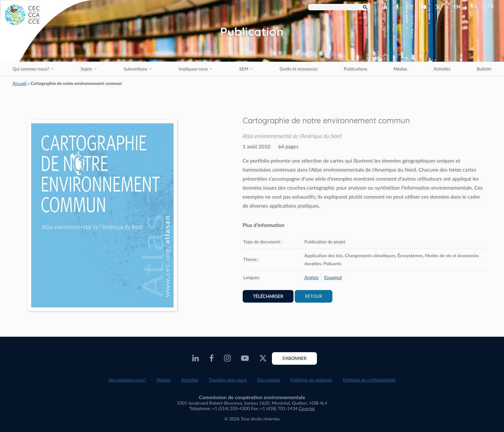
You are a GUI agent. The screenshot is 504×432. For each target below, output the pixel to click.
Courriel (307, 408)
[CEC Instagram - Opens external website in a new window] (411, 7)
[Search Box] (338, 7)
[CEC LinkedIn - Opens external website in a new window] (386, 7)
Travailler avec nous (228, 379)
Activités (442, 68)
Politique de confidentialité (369, 379)
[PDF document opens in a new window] (102, 216)
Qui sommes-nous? (31, 68)
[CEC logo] (48, 48)
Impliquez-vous (193, 68)
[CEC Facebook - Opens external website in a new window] (398, 7)
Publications (355, 68)
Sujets (86, 68)
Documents (268, 379)
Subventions (135, 68)
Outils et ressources (299, 68)
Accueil (19, 83)
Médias (400, 68)
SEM (243, 68)
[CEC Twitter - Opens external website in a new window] (439, 7)
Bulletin (484, 68)
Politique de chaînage (311, 379)
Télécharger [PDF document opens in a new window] (268, 296)
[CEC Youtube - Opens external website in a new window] (425, 7)
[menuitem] (454, 6)
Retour (313, 296)
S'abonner (294, 358)
